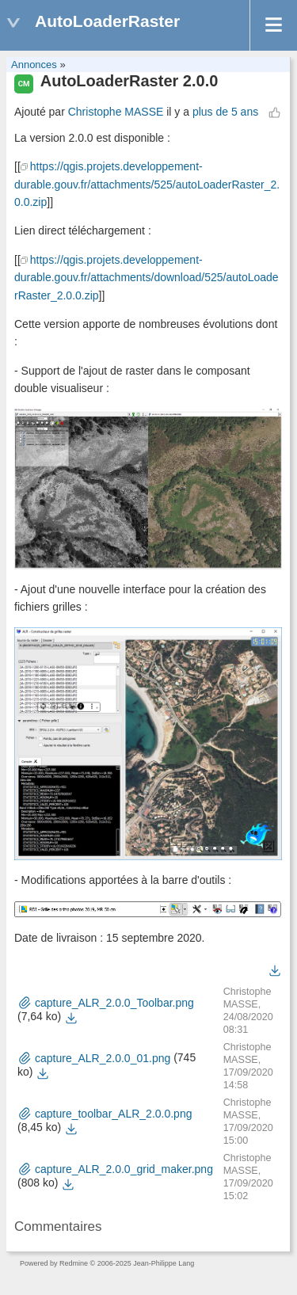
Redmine (73, 1263)
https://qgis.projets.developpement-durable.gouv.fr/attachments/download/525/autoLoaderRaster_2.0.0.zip (146, 277)
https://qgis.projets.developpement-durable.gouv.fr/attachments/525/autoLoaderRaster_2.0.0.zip (147, 184)
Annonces (34, 64)
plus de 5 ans (225, 111)
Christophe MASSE (116, 111)
